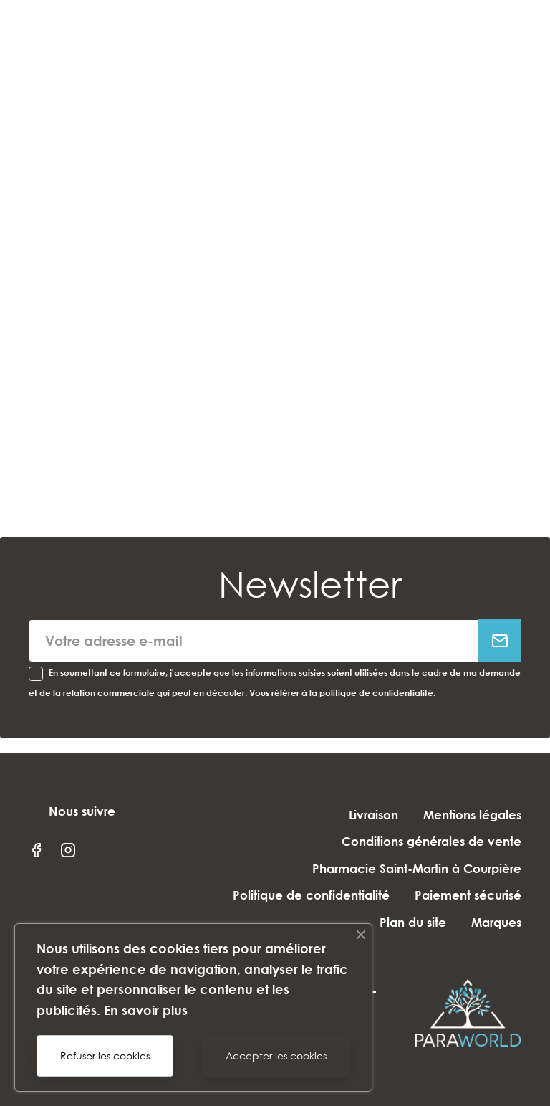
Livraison (373, 814)
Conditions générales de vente (431, 841)
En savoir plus (146, 1010)
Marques (496, 922)
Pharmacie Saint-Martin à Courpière (416, 868)
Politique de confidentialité (311, 895)
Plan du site (413, 922)
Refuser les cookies (105, 1055)
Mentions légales (472, 814)
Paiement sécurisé (468, 895)
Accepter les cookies (276, 1055)
